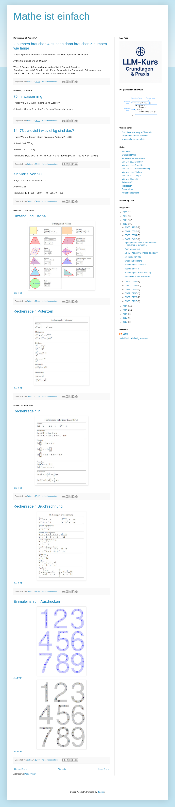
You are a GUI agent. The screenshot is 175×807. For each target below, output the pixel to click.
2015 (125, 310)
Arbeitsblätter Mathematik (133, 158)
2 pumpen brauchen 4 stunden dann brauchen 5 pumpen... (141, 243)
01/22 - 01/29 (131, 297)
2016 (125, 306)
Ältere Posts (103, 769)
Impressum (127, 186)
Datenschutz (127, 189)
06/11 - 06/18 (131, 231)
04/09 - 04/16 (131, 239)
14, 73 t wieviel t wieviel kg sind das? (43, 130)
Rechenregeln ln (26, 411)
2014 (125, 314)
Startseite (62, 769)
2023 (125, 212)
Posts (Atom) (30, 774)
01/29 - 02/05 (131, 293)
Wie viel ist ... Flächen (132, 172)
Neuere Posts (20, 769)
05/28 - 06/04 (131, 235)
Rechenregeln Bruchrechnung (38, 506)
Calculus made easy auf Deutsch (136, 132)
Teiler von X (127, 182)
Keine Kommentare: (50, 81)
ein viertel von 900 (28, 174)
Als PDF (17, 678)
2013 (125, 318)
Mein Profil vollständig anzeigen (133, 338)
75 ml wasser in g (27, 96)
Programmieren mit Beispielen (135, 136)
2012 (125, 322)
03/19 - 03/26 (131, 289)
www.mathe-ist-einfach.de (133, 139)
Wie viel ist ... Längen (131, 175)
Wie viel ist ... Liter (130, 179)
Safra (125, 334)
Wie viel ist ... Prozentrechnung (136, 169)
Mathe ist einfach (51, 16)
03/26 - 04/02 (131, 285)
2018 (125, 220)
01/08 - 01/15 (131, 301)
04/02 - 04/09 (131, 281)
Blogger (100, 792)
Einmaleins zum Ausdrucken (36, 601)
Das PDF (18, 293)
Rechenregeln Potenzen (33, 311)
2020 (125, 216)
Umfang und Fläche (29, 216)
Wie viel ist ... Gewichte (132, 165)
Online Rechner (129, 155)
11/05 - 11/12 (131, 227)
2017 (125, 224)
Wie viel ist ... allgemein (132, 162)
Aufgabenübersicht (130, 193)
